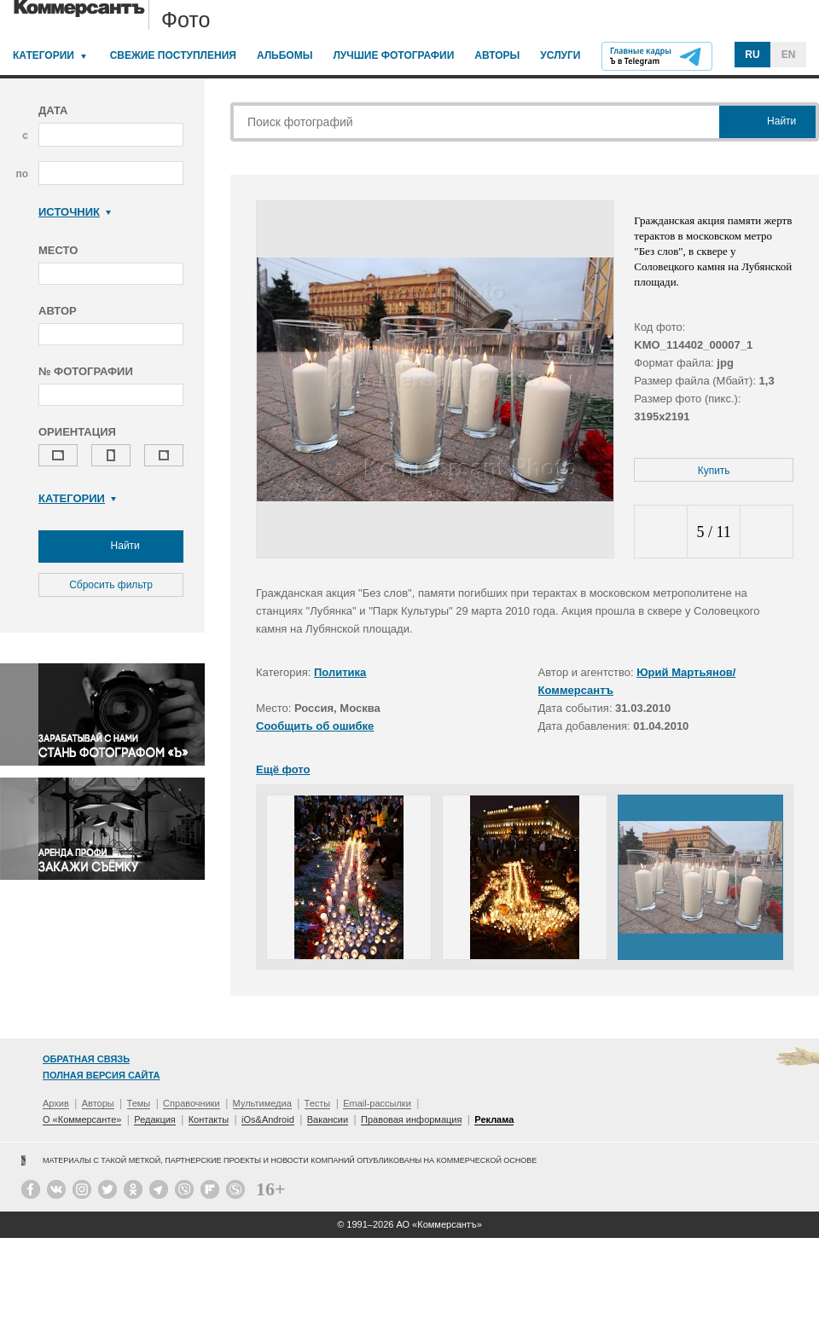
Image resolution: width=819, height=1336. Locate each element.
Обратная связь (86, 1059)
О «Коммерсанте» (82, 1119)
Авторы (497, 55)
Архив (56, 1103)
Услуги (560, 55)
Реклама (494, 1119)
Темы (139, 1103)
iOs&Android (267, 1119)
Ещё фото (283, 769)
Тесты (318, 1103)
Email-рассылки (377, 1103)
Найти (111, 546)
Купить (714, 471)
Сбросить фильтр (111, 585)
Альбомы (285, 55)
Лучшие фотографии (393, 55)
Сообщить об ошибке (315, 726)
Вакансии (328, 1119)
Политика (340, 672)
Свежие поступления (173, 55)
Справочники (191, 1103)
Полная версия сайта (101, 1075)
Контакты (209, 1119)
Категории (43, 55)
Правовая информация (411, 1119)
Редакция (154, 1119)
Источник (74, 211)
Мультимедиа (262, 1103)
